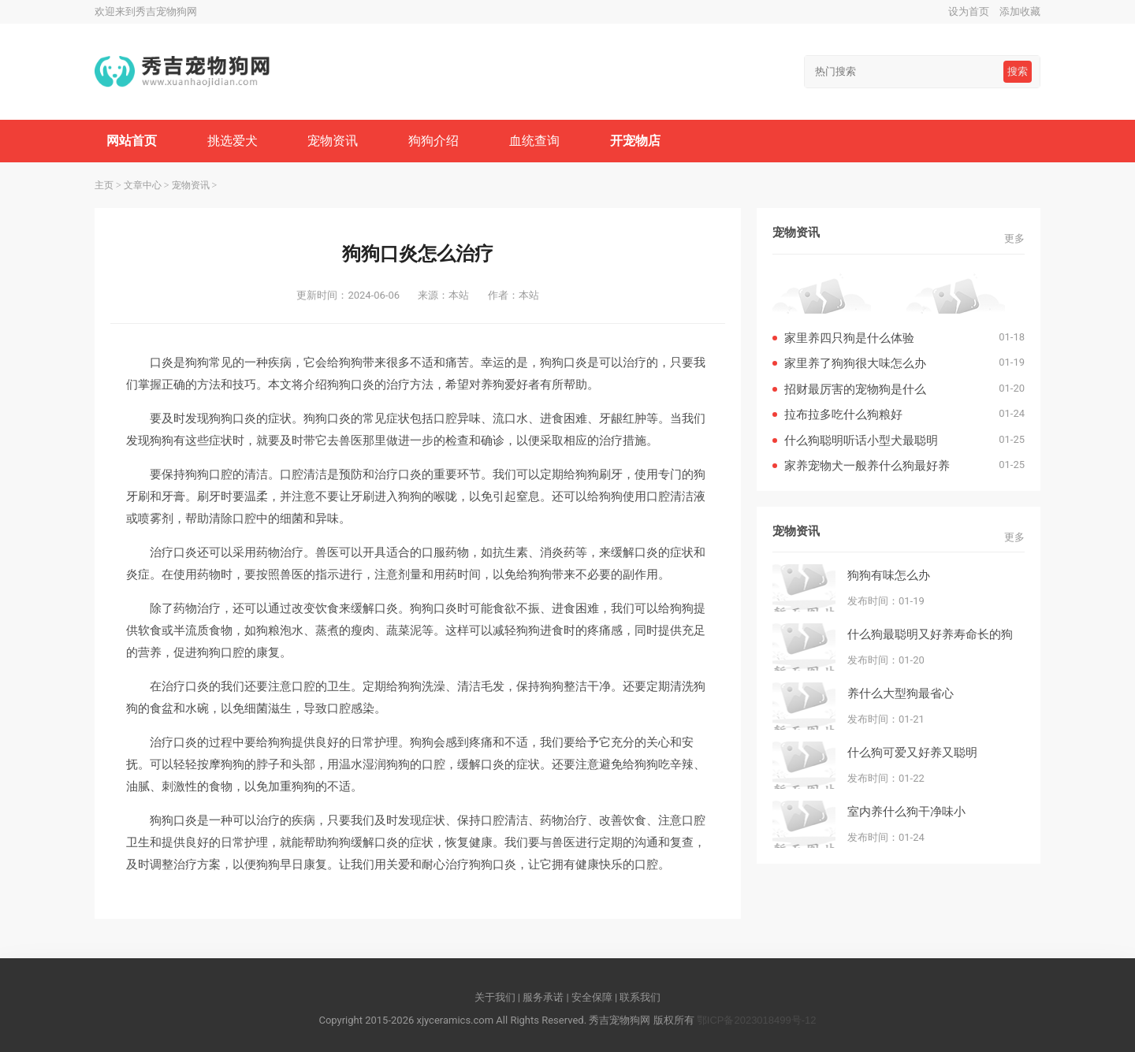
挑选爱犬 (232, 140)
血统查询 (534, 140)
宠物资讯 (332, 140)
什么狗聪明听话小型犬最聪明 (861, 440)
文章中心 (143, 185)
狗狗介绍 (433, 140)
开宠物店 (635, 140)
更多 (1014, 238)
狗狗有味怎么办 (888, 575)
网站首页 (131, 140)
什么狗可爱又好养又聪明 (912, 752)
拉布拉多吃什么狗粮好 (843, 414)
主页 (104, 185)
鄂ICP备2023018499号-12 (757, 1020)
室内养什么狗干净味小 (906, 811)
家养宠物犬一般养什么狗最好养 (867, 465)
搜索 (1017, 71)
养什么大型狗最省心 (900, 693)
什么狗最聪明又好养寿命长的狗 (930, 634)
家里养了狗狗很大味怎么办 (855, 363)
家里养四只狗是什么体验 (849, 337)
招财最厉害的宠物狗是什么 (855, 389)
